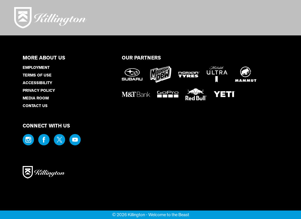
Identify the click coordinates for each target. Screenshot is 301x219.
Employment (36, 67)
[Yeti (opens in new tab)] (224, 94)
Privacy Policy (39, 90)
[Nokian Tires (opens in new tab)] (189, 74)
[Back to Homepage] (65, 172)
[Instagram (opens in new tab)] (28, 139)
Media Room (36, 98)
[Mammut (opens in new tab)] (245, 74)
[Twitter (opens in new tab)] (59, 139)
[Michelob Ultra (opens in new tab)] (217, 74)
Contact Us (35, 106)
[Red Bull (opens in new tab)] (196, 94)
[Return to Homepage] (50, 17)
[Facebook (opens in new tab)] (44, 139)
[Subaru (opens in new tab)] (132, 74)
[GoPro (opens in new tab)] (167, 94)
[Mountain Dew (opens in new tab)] (160, 74)
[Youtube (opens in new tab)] (75, 139)
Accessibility (37, 83)
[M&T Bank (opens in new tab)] (136, 94)
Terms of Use (37, 75)
